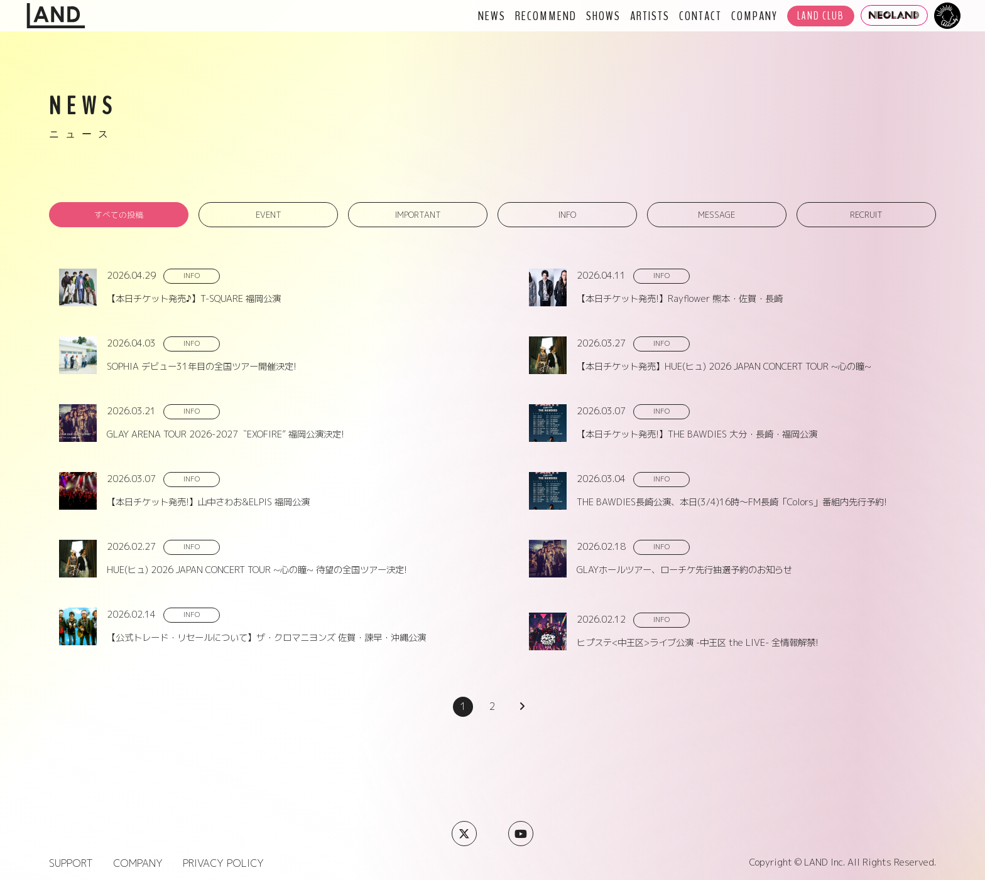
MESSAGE (716, 214)
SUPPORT (71, 863)
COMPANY (754, 15)
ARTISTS (650, 15)
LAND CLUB (820, 16)
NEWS (492, 15)
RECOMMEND (546, 15)
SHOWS (603, 15)
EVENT (268, 214)
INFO (567, 214)
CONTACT (700, 15)
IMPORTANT (418, 214)
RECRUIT (866, 214)
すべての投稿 (118, 214)
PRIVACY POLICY (223, 863)
